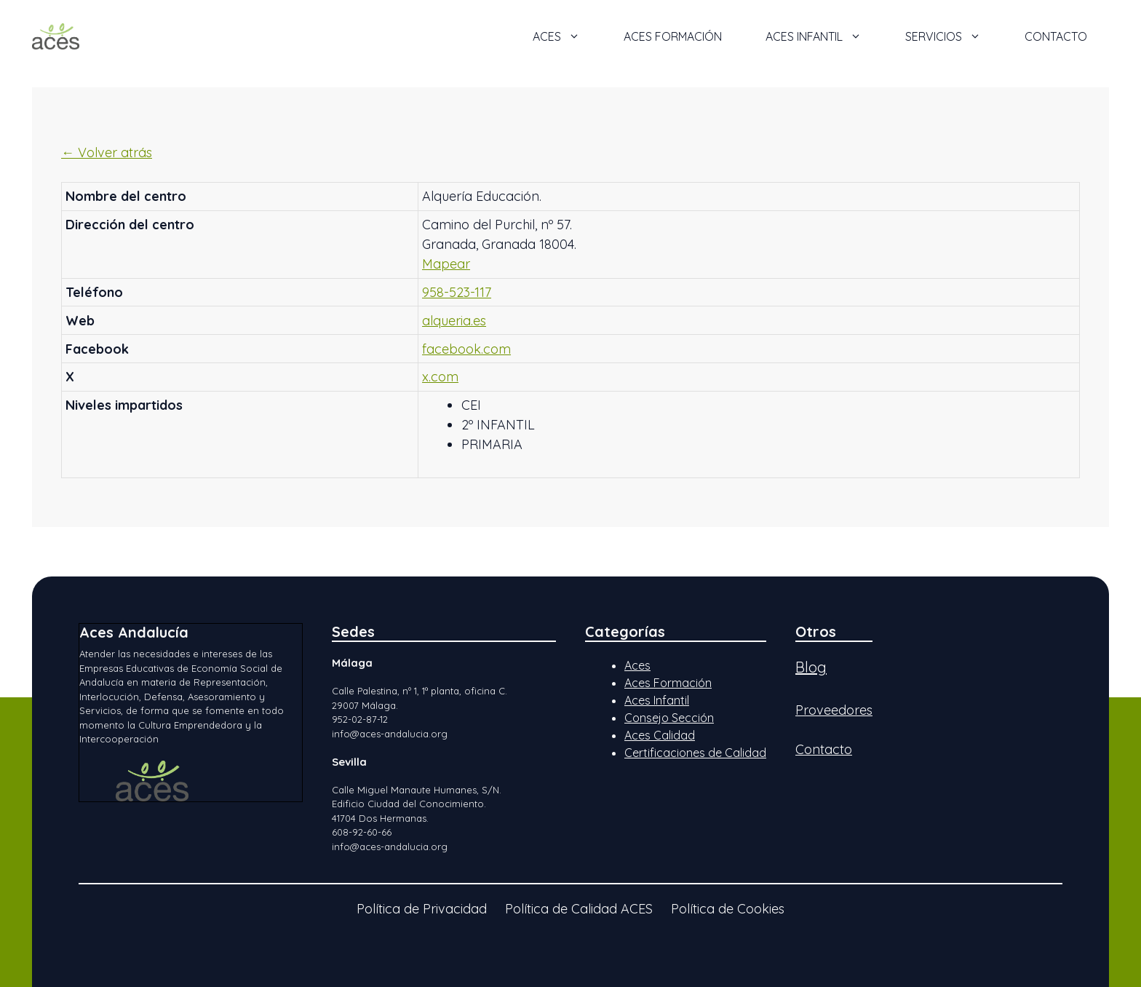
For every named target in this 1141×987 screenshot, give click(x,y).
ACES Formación (673, 36)
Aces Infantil (656, 700)
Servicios (954, 36)
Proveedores (833, 710)
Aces (637, 665)
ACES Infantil (824, 36)
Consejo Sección (669, 717)
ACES (567, 36)
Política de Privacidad (422, 908)
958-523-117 (456, 292)
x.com (440, 376)
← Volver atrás (106, 152)
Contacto (1056, 36)
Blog (811, 667)
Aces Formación (668, 682)
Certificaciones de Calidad (695, 752)
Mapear (446, 263)
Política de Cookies (727, 908)
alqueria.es (454, 320)
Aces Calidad (659, 735)
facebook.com (466, 349)
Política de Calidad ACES (579, 908)
